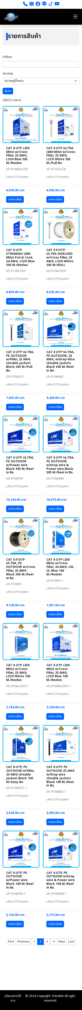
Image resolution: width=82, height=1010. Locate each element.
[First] (11, 941)
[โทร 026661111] (25, 4)
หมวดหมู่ (8, 73)
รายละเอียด (15, 199)
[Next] (62, 941)
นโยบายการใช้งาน (13, 998)
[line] (44, 4)
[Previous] (23, 941)
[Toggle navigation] (75, 17)
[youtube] (57, 4)
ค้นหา (8, 91)
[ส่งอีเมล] (31, 4)
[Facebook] (38, 4)
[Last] (71, 941)
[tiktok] (50, 4)
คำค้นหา (7, 57)
